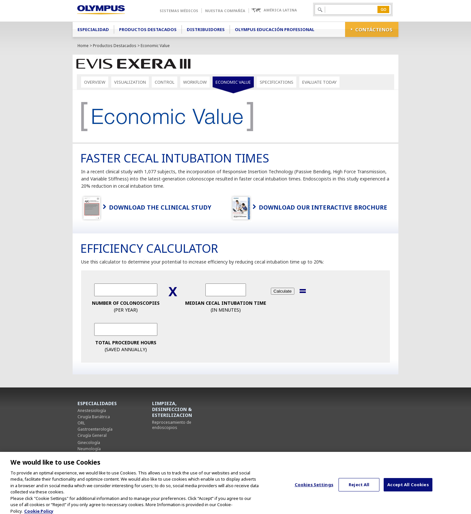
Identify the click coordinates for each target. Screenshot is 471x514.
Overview (94, 82)
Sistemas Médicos (179, 10)
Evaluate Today (319, 82)
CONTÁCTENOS (373, 29)
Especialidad (93, 29)
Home (83, 45)
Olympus (110, 10)
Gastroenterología (95, 429)
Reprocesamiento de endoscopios (171, 425)
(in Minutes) (225, 306)
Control (164, 82)
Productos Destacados (148, 29)
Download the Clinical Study (160, 207)
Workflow (195, 82)
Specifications (276, 82)
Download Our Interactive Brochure (323, 207)
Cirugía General (92, 435)
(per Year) (126, 306)
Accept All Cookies (407, 488)
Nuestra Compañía (225, 10)
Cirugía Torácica (93, 455)
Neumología (89, 449)
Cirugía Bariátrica (94, 417)
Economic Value (233, 82)
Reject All (359, 488)
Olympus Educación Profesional (274, 29)
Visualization (130, 82)
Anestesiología (92, 410)
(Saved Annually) (125, 345)
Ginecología (89, 442)
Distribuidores (206, 29)
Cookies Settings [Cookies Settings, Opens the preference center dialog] (314, 488)
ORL (81, 423)
